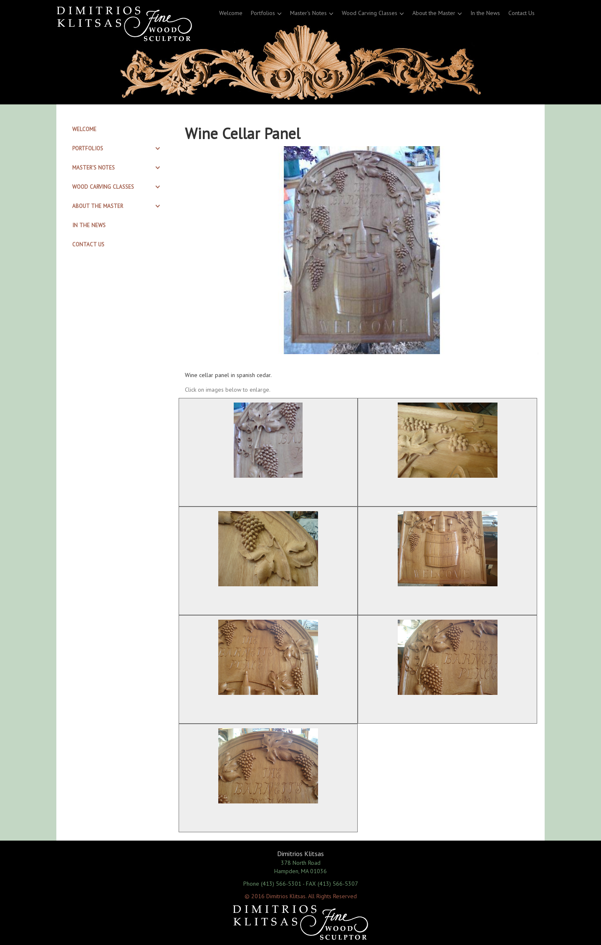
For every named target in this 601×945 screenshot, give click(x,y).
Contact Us (521, 13)
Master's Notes (308, 13)
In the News (485, 13)
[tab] (117, 129)
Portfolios (263, 13)
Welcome (230, 13)
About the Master (433, 13)
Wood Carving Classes (369, 13)
